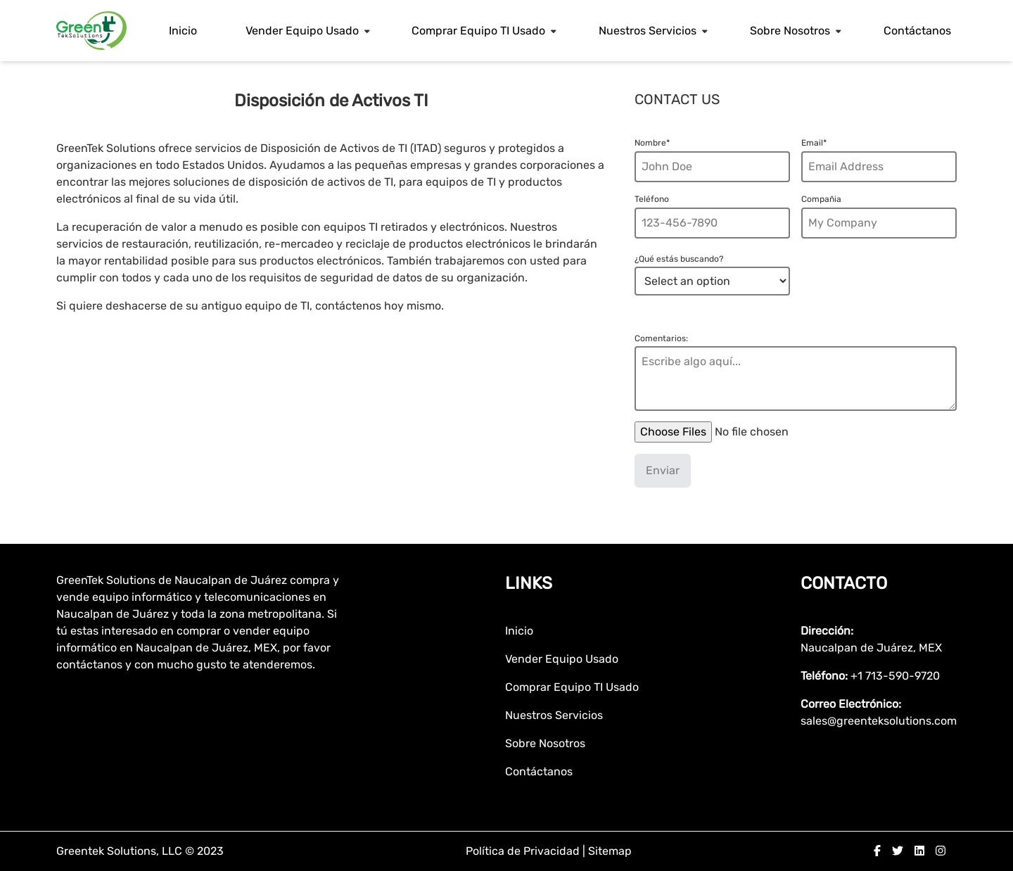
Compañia (821, 199)
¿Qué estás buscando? (679, 259)
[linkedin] (919, 851)
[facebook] (877, 851)
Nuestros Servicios (647, 30)
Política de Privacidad (524, 851)
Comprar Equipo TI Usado (478, 30)
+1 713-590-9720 (895, 675)
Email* (814, 143)
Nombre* (652, 143)
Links (528, 583)
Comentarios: (661, 338)
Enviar (663, 470)
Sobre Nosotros (790, 30)
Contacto (844, 583)
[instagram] (940, 851)
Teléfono (652, 199)
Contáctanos (917, 30)
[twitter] (897, 851)
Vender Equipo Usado (302, 30)
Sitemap (610, 851)
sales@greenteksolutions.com (879, 720)
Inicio (183, 30)
